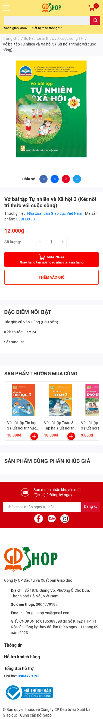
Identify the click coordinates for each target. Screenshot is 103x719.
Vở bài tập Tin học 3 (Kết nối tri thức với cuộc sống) (22, 428)
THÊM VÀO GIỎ (52, 277)
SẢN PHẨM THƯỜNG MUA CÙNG (40, 373)
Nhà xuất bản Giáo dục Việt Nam (55, 213)
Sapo (47, 715)
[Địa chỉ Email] (51, 507)
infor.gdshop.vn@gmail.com (46, 613)
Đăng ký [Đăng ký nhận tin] (91, 506)
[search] (95, 20)
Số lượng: (12, 242)
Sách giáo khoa (15, 28)
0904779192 (47, 604)
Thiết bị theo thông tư (45, 28)
